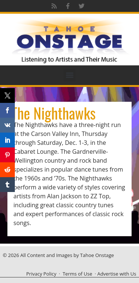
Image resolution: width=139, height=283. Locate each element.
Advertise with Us (116, 273)
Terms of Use (77, 273)
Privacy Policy (41, 273)
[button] (69, 75)
